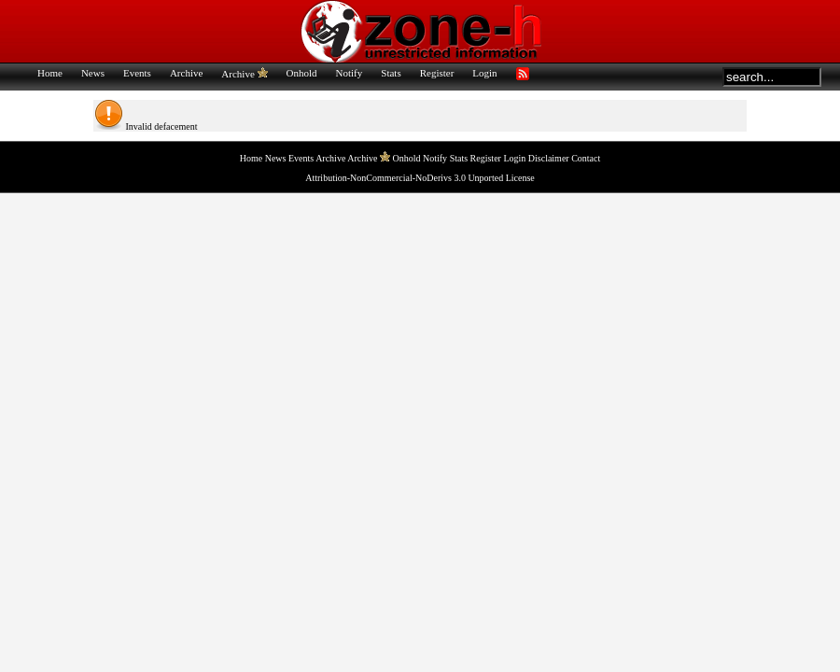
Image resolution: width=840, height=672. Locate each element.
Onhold (302, 72)
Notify (349, 72)
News (93, 72)
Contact (585, 158)
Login (484, 72)
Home (50, 72)
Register (437, 72)
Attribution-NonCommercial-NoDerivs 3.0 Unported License (420, 178)
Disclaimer (548, 158)
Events (137, 72)
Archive (186, 72)
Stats (390, 72)
